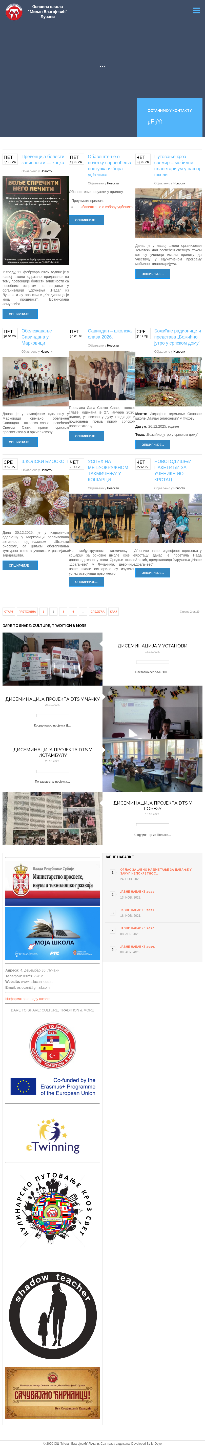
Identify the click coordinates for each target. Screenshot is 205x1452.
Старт (8, 611)
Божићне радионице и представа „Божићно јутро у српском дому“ (177, 337)
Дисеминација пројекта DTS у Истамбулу (52, 752)
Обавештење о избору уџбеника (106, 207)
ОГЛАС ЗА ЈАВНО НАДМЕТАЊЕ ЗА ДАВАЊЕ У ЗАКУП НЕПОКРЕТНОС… (156, 871)
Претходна (27, 611)
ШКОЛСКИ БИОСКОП (45, 461)
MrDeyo (156, 1443)
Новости (46, 171)
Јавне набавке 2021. (137, 910)
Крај (113, 611)
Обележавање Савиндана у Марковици (37, 337)
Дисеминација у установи (153, 645)
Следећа (98, 611)
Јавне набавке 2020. (137, 928)
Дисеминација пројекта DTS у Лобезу (152, 805)
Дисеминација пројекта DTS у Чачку (52, 699)
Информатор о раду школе (27, 999)
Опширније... (20, 314)
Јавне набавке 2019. (137, 947)
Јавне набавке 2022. (137, 891)
